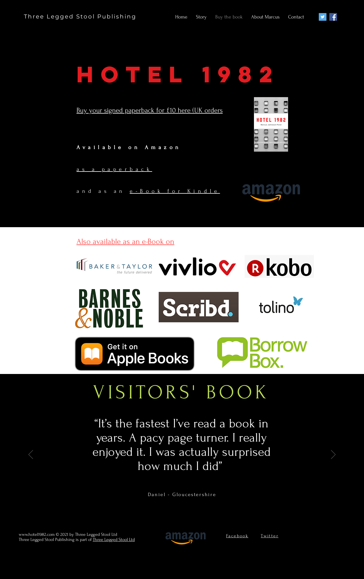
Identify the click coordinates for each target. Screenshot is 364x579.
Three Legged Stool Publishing (80, 16)
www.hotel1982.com (37, 534)
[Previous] (30, 455)
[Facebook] (333, 17)
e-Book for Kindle (175, 191)
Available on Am (117, 147)
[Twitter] (322, 17)
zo (169, 147)
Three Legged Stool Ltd (114, 539)
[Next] (333, 455)
